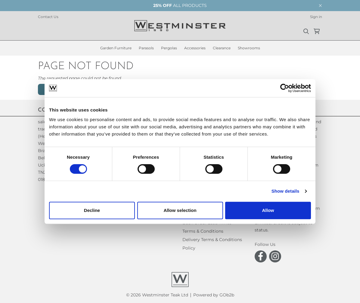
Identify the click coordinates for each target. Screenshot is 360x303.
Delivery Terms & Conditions (212, 239)
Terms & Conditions (202, 231)
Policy (188, 248)
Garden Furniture (116, 48)
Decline (92, 210)
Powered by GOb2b (213, 295)
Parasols (146, 48)
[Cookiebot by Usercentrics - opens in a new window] (284, 88)
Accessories (195, 48)
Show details (285, 191)
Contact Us (48, 16)
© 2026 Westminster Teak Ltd (157, 295)
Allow (268, 210)
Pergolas (169, 48)
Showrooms (249, 48)
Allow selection (179, 210)
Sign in (316, 16)
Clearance (222, 48)
